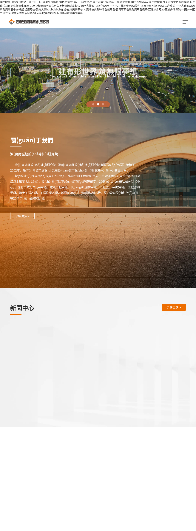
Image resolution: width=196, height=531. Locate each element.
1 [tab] (93, 104)
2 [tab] (98, 104)
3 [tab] (103, 104)
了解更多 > (22, 216)
